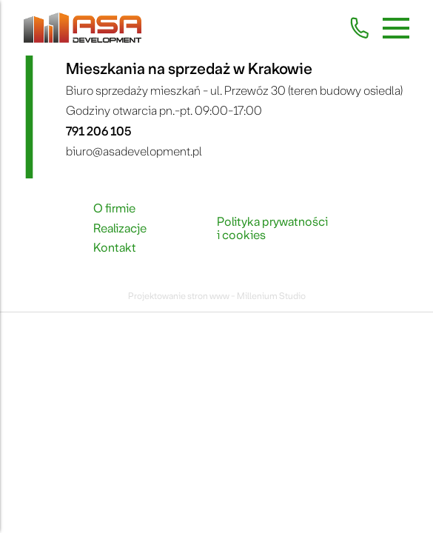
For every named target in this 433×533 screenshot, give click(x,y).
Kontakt (114, 248)
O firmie (114, 208)
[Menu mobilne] (396, 28)
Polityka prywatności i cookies (272, 229)
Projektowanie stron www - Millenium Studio (217, 296)
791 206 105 (98, 131)
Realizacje (120, 228)
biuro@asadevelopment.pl (134, 151)
